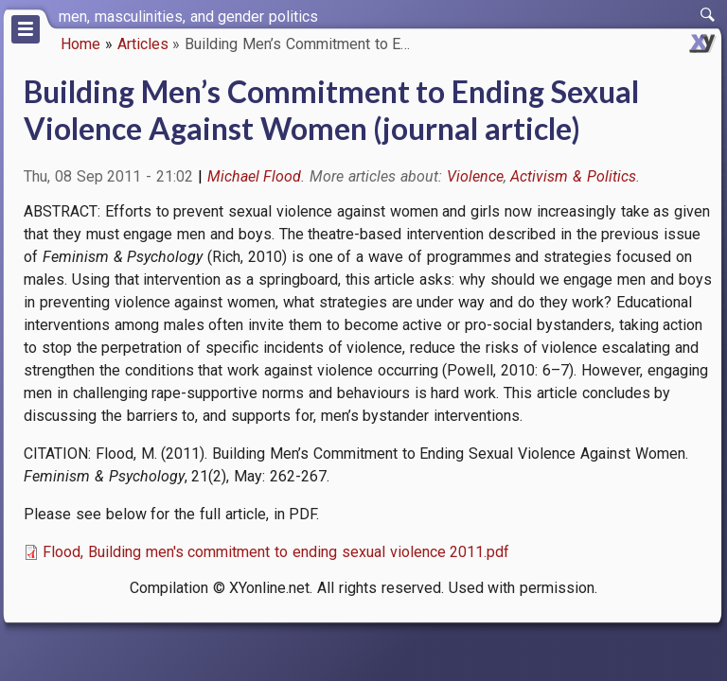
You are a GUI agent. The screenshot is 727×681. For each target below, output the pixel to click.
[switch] (708, 15)
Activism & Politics (573, 176)
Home (80, 44)
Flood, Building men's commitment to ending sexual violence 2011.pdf (276, 552)
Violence (475, 176)
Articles (142, 44)
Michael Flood (254, 176)
